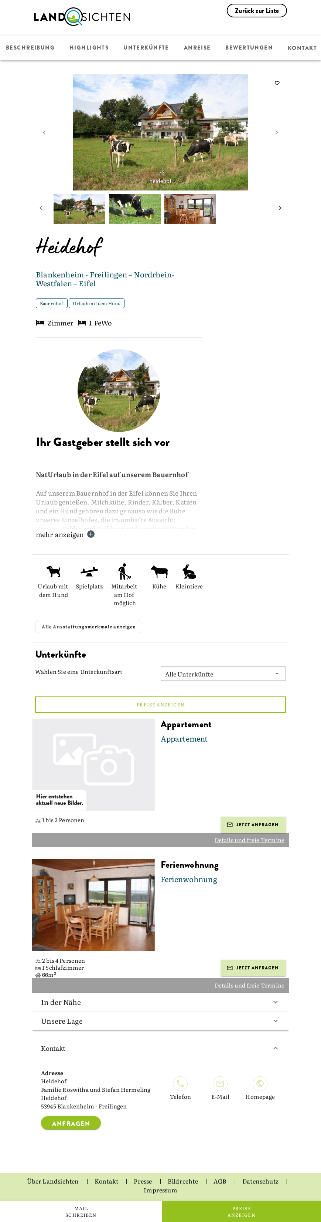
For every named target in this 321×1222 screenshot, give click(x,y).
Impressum (160, 1189)
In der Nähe (160, 1002)
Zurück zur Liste (257, 11)
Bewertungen (248, 48)
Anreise (196, 48)
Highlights (88, 48)
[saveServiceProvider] (277, 83)
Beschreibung (30, 48)
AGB (221, 1181)
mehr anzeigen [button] (65, 534)
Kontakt (160, 1048)
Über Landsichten (53, 1181)
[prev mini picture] (41, 208)
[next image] (276, 132)
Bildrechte (183, 1181)
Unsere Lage (160, 1021)
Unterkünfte (145, 48)
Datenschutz (261, 1181)
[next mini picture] (280, 208)
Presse (143, 1181)
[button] (223, 673)
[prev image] (44, 132)
